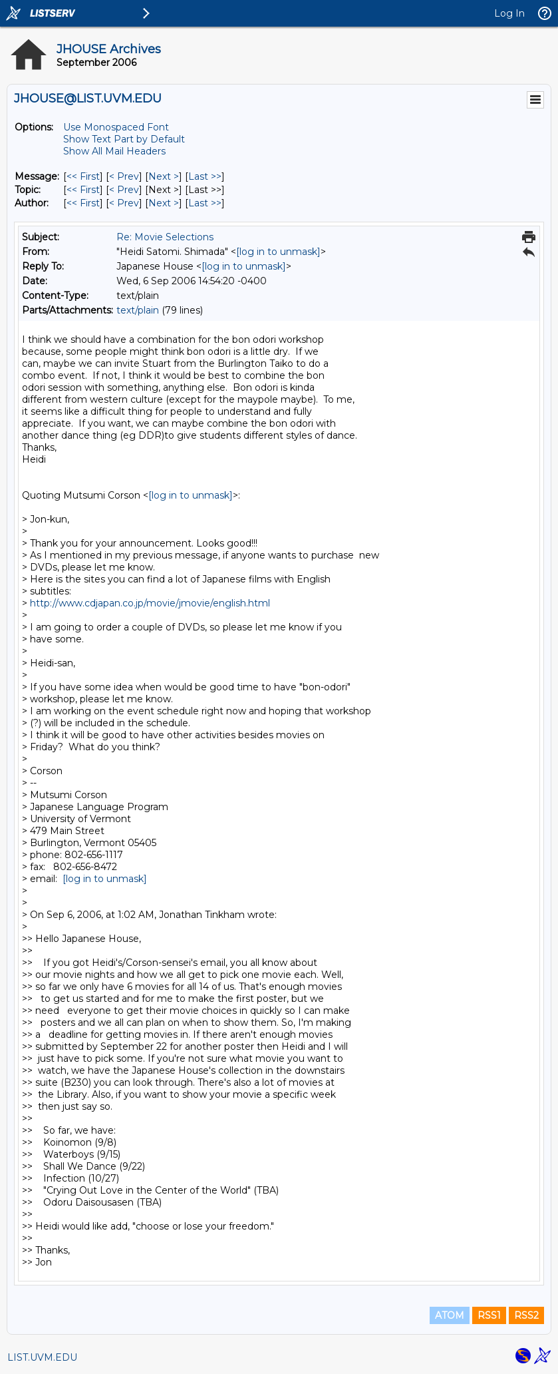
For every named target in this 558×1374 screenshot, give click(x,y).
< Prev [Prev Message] (124, 176)
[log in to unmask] (278, 252)
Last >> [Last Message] (204, 176)
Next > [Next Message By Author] (163, 203)
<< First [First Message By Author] (83, 203)
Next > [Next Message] (163, 176)
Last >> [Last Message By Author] (204, 203)
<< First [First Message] (83, 176)
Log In (509, 13)
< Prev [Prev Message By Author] (124, 203)
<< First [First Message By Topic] (83, 190)
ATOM (449, 1315)
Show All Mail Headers (114, 151)
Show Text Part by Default (124, 139)
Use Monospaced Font (116, 127)
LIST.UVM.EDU (42, 1357)
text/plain (137, 310)
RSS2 (526, 1315)
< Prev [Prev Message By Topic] (124, 190)
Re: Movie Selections (164, 237)
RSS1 (489, 1315)
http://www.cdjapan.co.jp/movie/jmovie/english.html (150, 603)
